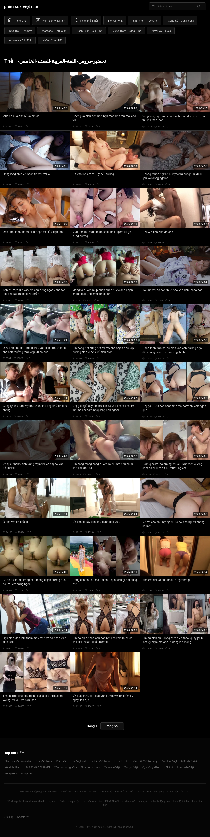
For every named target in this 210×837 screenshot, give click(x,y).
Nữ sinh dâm (12, 767)
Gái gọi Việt (131, 767)
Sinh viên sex (189, 760)
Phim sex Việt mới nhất (18, 761)
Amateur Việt (169, 761)
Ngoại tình (27, 773)
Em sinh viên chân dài (37, 766)
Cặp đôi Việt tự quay (145, 761)
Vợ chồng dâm (150, 767)
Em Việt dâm (121, 761)
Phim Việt (61, 761)
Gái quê (168, 766)
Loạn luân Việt (185, 767)
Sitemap (8, 817)
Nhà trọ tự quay (90, 767)
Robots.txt (22, 817)
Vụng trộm (10, 773)
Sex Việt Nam (44, 761)
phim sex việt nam (21, 6)
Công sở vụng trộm (65, 767)
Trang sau (112, 726)
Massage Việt (112, 767)
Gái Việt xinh (78, 761)
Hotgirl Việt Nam (100, 761)
